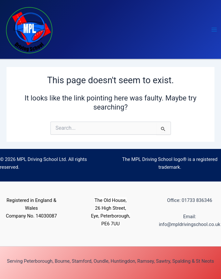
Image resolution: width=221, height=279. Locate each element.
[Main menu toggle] (214, 29)
